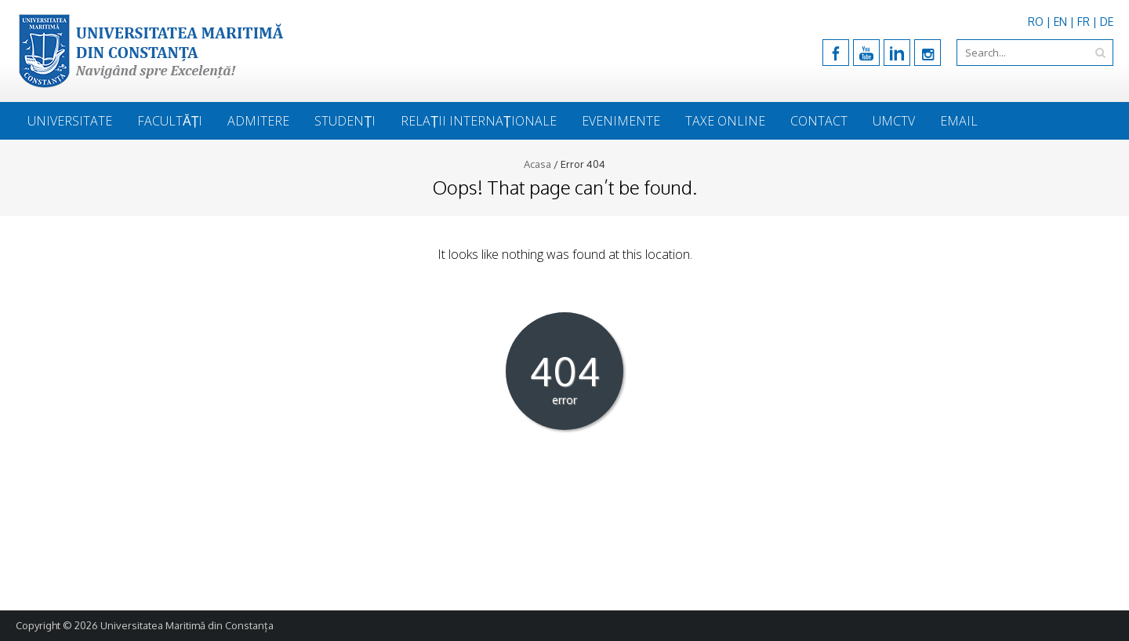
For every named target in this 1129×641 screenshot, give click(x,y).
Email (959, 120)
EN (1060, 21)
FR (1083, 21)
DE (1106, 21)
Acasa (537, 164)
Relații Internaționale (479, 120)
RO (1036, 21)
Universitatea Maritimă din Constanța (187, 625)
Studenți (345, 120)
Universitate (69, 120)
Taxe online (725, 120)
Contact (819, 120)
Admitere (258, 120)
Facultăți (169, 120)
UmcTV (894, 120)
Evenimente (621, 120)
